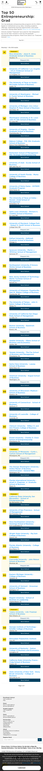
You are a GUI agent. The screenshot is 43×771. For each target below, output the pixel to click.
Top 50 (21, 40)
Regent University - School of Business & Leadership (21, 599)
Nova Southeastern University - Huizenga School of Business (22, 523)
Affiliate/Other (7, 726)
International (6, 724)
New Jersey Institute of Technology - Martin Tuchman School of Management (24, 279)
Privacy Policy (26, 763)
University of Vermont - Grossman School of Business (23, 587)
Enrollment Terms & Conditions (11, 730)
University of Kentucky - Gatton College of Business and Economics (24, 649)
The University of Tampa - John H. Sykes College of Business (23, 303)
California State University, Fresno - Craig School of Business (24, 661)
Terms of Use (36, 763)
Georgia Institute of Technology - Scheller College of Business (23, 628)
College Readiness (8, 722)
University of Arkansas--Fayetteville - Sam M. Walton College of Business (24, 291)
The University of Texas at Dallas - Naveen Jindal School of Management (23, 200)
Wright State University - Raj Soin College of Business (23, 534)
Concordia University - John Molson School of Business (24, 560)
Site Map (39, 748)
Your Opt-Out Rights (21, 748)
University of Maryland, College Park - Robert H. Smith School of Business (24, 224)
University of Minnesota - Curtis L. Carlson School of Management (23, 453)
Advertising (6, 725)
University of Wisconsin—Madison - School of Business (24, 392)
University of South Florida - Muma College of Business (23, 175)
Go (40, 739)
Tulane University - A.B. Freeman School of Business (23, 613)
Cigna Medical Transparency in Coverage (10, 734)
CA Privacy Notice (16, 746)
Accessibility (6, 732)
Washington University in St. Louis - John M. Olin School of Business (24, 119)
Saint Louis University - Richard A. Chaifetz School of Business (23, 213)
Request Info (24, 60)
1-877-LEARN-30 (7, 699)
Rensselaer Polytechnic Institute (22, 639)
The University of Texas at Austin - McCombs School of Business (23, 83)
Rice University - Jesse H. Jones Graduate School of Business (22, 55)
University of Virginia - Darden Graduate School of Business (22, 130)
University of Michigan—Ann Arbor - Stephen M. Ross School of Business (24, 107)
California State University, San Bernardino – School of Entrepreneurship (22, 498)
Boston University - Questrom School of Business (21, 327)
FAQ (4, 700)
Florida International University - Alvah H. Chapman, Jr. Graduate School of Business (22, 482)
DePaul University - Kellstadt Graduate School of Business (21, 239)
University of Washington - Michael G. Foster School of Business (24, 95)
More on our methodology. (32, 29)
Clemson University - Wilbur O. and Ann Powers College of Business (24, 427)
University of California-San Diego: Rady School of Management (23, 315)
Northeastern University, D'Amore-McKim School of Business (23, 266)
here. (9, 37)
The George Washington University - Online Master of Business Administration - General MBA (24, 469)
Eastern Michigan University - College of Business (21, 575)
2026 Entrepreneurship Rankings (21, 7)
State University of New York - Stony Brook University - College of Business (24, 674)
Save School (25, 63)
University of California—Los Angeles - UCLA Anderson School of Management (24, 71)
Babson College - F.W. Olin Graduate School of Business (24, 142)
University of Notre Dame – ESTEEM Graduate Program (24, 187)
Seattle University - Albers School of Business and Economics (24, 341)
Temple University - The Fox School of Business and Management (24, 353)
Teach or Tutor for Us (8, 721)
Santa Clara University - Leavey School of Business (22, 365)
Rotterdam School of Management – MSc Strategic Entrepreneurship (24, 154)
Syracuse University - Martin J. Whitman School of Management (23, 251)
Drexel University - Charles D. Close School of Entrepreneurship (24, 439)
